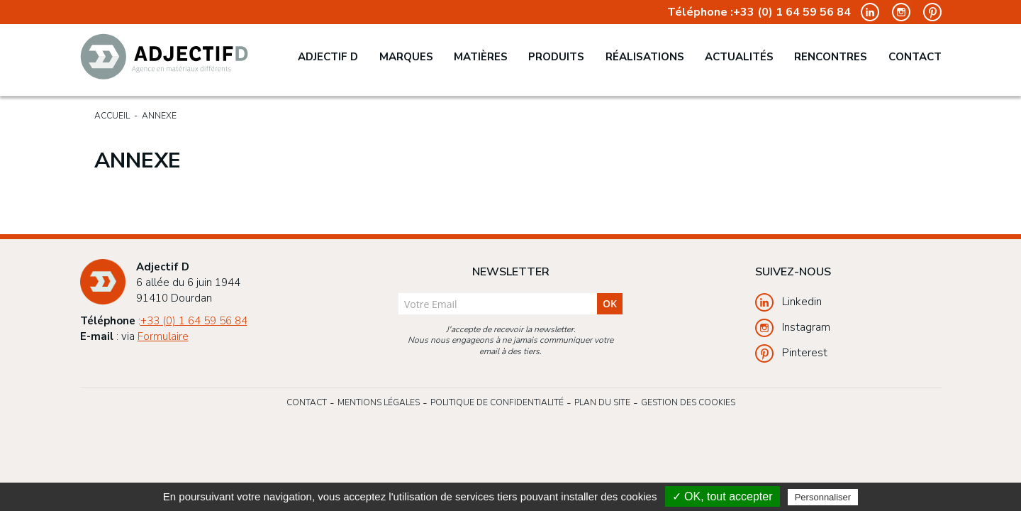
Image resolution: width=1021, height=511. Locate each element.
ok (610, 303)
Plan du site (602, 402)
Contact (915, 57)
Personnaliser (823, 497)
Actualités (739, 57)
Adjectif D (328, 57)
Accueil (112, 115)
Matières (481, 57)
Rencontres (830, 57)
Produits (556, 57)
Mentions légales (378, 402)
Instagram (792, 328)
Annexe (159, 115)
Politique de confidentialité (497, 402)
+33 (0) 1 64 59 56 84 (792, 12)
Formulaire (163, 336)
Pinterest (791, 353)
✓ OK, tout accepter (722, 496)
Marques (406, 57)
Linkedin (788, 302)
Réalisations (645, 57)
